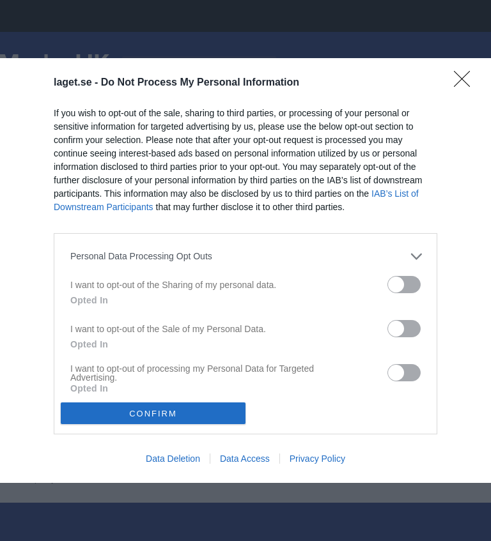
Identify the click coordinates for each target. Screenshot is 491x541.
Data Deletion (173, 458)
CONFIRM (153, 413)
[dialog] (245, 270)
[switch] (404, 284)
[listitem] (245, 256)
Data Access (245, 458)
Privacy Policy (317, 458)
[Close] (466, 83)
